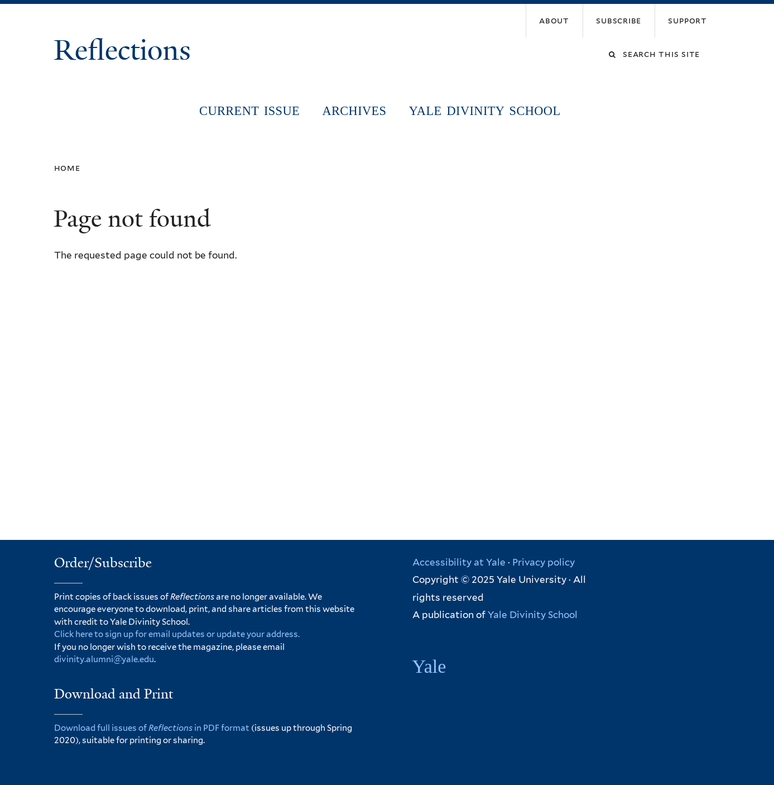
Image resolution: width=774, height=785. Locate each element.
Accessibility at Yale (459, 562)
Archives (354, 111)
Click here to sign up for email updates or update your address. (177, 634)
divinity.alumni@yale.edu (104, 659)
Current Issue (249, 111)
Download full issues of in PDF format (151, 728)
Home (67, 167)
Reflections (126, 50)
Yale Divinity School (485, 111)
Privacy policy (543, 562)
